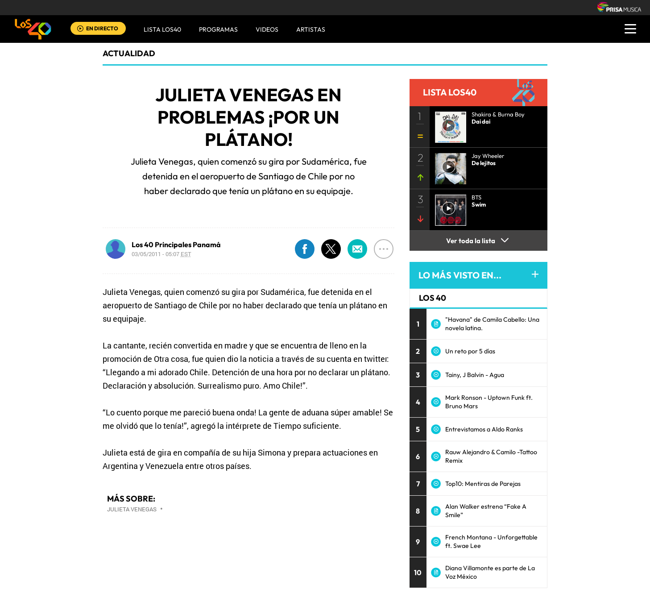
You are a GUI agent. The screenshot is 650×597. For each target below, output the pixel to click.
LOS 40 (432, 298)
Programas (218, 29)
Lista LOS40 (162, 29)
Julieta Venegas (132, 509)
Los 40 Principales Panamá (176, 244)
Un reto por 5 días (470, 351)
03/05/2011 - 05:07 (161, 254)
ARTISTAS (310, 29)
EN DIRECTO (102, 28)
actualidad (129, 53)
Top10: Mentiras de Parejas (483, 484)
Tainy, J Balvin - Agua (474, 375)
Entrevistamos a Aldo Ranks (484, 429)
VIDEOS (267, 29)
